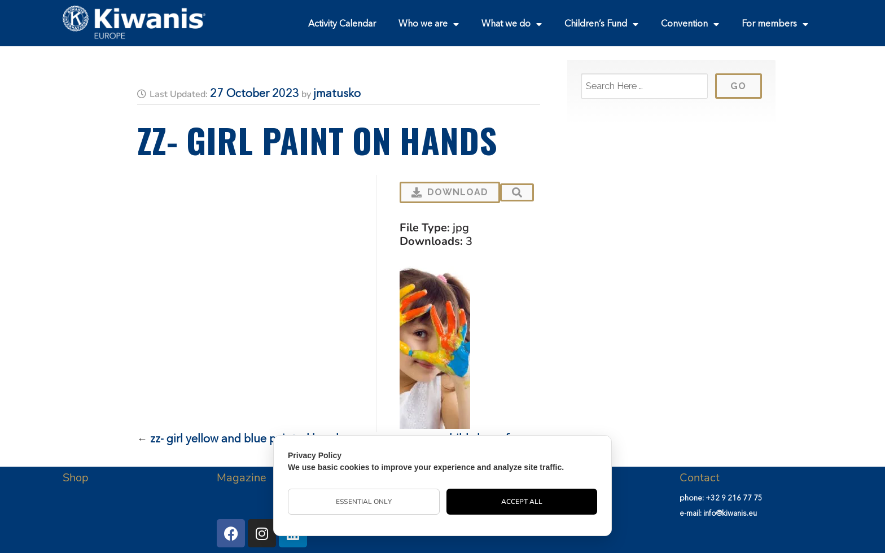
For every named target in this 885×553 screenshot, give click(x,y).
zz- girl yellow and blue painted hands (247, 439)
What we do (511, 24)
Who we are (428, 24)
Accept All (522, 501)
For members (775, 24)
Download (449, 192)
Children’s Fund (601, 24)
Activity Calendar (342, 24)
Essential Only (363, 501)
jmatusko (337, 94)
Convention (690, 24)
